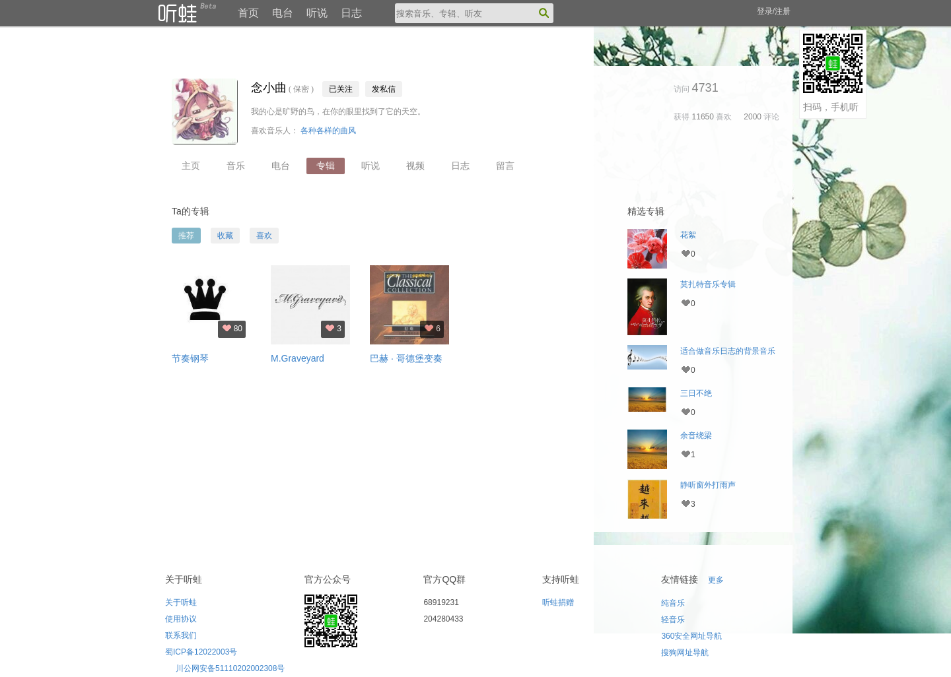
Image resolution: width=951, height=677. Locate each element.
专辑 (325, 165)
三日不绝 (696, 393)
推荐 (186, 235)
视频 (415, 165)
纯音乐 (673, 603)
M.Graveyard (297, 358)
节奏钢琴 (190, 358)
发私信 (384, 89)
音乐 (236, 165)
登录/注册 (774, 11)
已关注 (341, 89)
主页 (191, 165)
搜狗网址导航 (685, 652)
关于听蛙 (181, 602)
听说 (317, 12)
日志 (351, 12)
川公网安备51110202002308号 (230, 668)
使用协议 (181, 619)
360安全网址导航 (691, 636)
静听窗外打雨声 (708, 485)
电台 (282, 12)
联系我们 (181, 635)
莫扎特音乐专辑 (708, 284)
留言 (505, 165)
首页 (248, 12)
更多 (716, 580)
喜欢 (264, 235)
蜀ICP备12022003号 (201, 652)
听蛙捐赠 (558, 602)
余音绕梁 (696, 435)
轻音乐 (673, 619)
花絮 (688, 235)
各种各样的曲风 (328, 130)
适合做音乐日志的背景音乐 (727, 351)
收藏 (225, 235)
